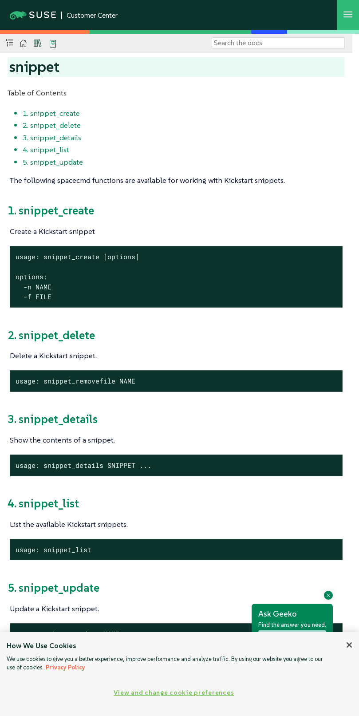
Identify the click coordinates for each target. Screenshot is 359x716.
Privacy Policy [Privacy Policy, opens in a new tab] (65, 667)
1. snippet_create (51, 113)
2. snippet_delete (52, 125)
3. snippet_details (52, 137)
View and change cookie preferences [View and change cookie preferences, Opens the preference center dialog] (174, 692)
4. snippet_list (46, 149)
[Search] (278, 43)
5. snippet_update (53, 162)
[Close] (349, 645)
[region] (179, 674)
